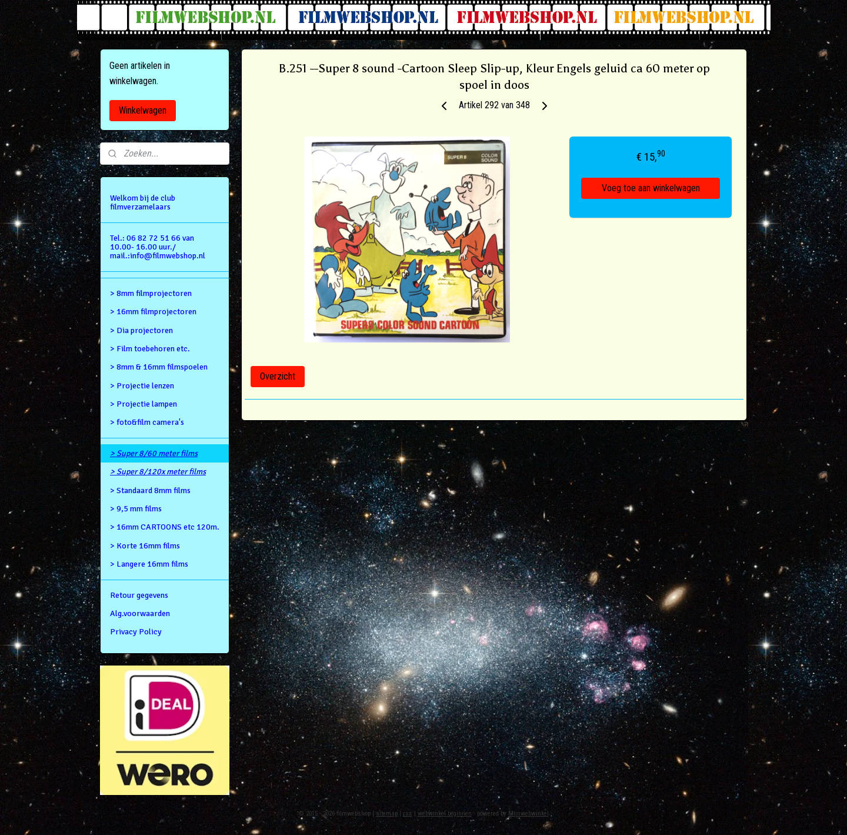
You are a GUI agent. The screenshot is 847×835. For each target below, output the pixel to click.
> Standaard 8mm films (150, 490)
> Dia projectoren (141, 330)
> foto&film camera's (147, 422)
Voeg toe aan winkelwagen (651, 188)
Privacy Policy (136, 632)
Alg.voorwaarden (140, 613)
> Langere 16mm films (149, 564)
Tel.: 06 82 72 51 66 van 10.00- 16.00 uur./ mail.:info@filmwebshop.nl (157, 247)
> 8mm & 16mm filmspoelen (159, 367)
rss (407, 813)
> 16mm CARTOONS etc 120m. (164, 527)
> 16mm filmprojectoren (153, 312)
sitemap (387, 813)
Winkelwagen (142, 110)
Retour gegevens (139, 595)
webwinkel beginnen (445, 813)
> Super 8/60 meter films (154, 453)
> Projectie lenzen (142, 386)
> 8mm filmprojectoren (151, 293)
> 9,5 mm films (136, 509)
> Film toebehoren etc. (150, 349)
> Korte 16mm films (145, 546)
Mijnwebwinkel (528, 813)
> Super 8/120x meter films (158, 472)
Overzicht (277, 376)
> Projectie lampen (143, 404)
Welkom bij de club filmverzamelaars (142, 202)
